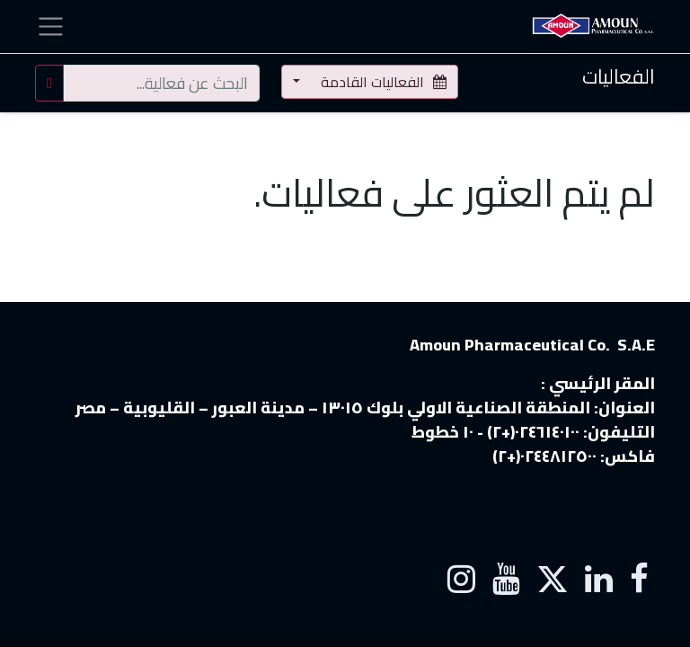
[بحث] (49, 83)
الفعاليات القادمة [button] (382, 81)
